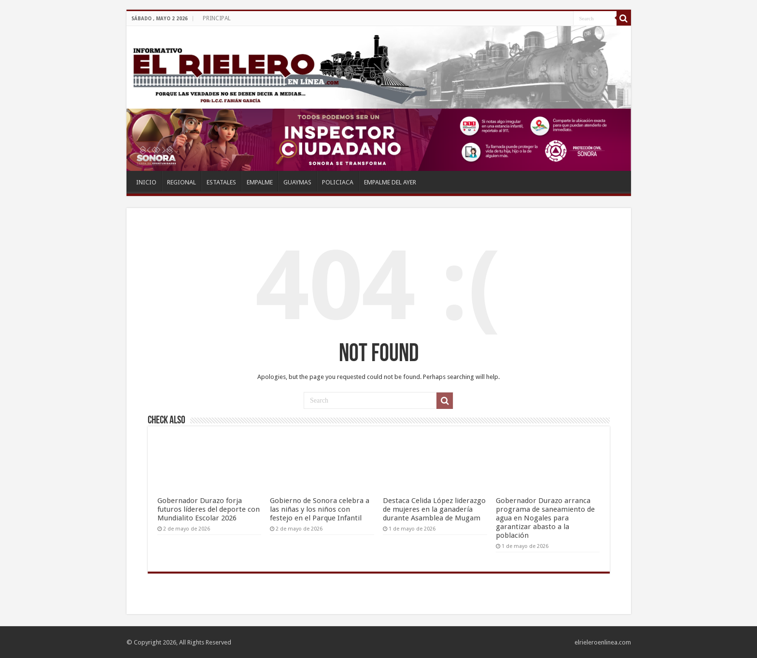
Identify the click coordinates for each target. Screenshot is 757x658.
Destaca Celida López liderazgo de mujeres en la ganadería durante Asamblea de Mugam (434, 509)
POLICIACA (337, 182)
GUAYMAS (297, 182)
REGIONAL (181, 182)
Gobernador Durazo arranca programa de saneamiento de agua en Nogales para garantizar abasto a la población (545, 518)
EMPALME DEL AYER (390, 182)
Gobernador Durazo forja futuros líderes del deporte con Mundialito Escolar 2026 (208, 509)
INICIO (146, 182)
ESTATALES (221, 182)
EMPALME (260, 182)
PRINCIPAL (217, 18)
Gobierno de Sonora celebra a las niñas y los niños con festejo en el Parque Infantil (319, 509)
